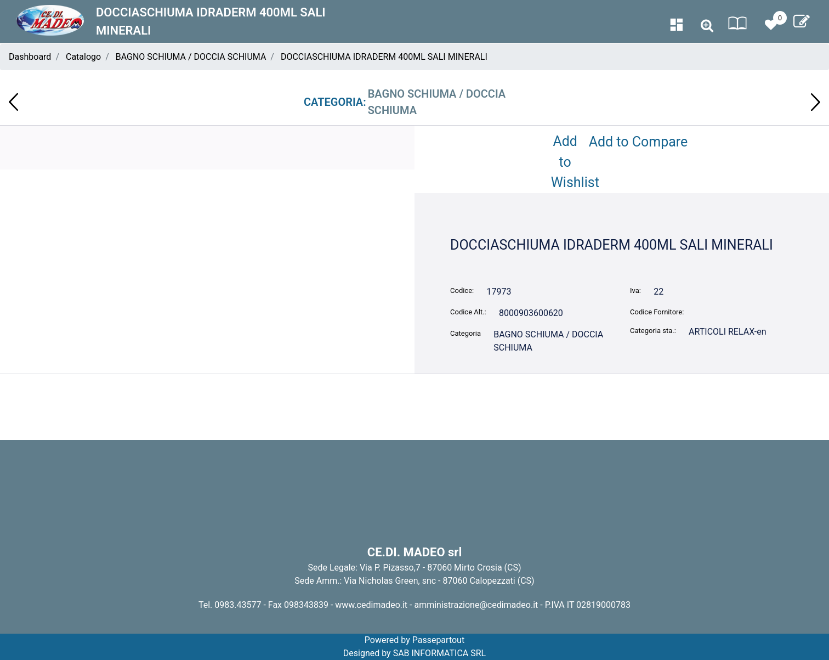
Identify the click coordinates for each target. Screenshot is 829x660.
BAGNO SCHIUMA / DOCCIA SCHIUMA (191, 57)
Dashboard (30, 57)
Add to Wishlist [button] (567, 161)
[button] (707, 26)
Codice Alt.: (468, 312)
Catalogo (83, 57)
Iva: (635, 290)
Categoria (465, 333)
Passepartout (438, 640)
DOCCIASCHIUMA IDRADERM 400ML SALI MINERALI (384, 57)
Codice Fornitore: (657, 312)
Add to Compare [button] (638, 142)
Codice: (462, 290)
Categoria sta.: (653, 330)
